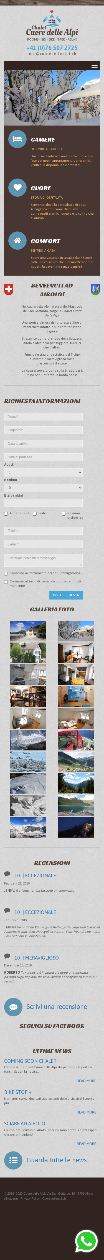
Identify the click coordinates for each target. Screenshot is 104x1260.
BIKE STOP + (18, 1092)
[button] (8, 98)
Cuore (41, 188)
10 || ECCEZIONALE (35, 875)
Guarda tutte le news (57, 1160)
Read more (86, 1081)
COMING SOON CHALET (30, 1061)
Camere (43, 139)
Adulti (9, 465)
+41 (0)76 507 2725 (52, 47)
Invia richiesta (66, 595)
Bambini (10, 480)
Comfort (45, 241)
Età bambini (13, 495)
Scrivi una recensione (57, 1006)
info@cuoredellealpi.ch (52, 54)
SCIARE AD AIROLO (24, 1123)
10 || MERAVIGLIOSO (36, 958)
